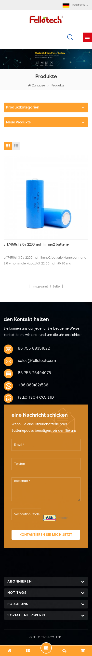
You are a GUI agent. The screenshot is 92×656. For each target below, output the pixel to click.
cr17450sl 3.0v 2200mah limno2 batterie (36, 244)
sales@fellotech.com (37, 361)
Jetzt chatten (46, 648)
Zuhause (36, 85)
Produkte (58, 85)
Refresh (63, 518)
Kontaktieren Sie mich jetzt (45, 534)
